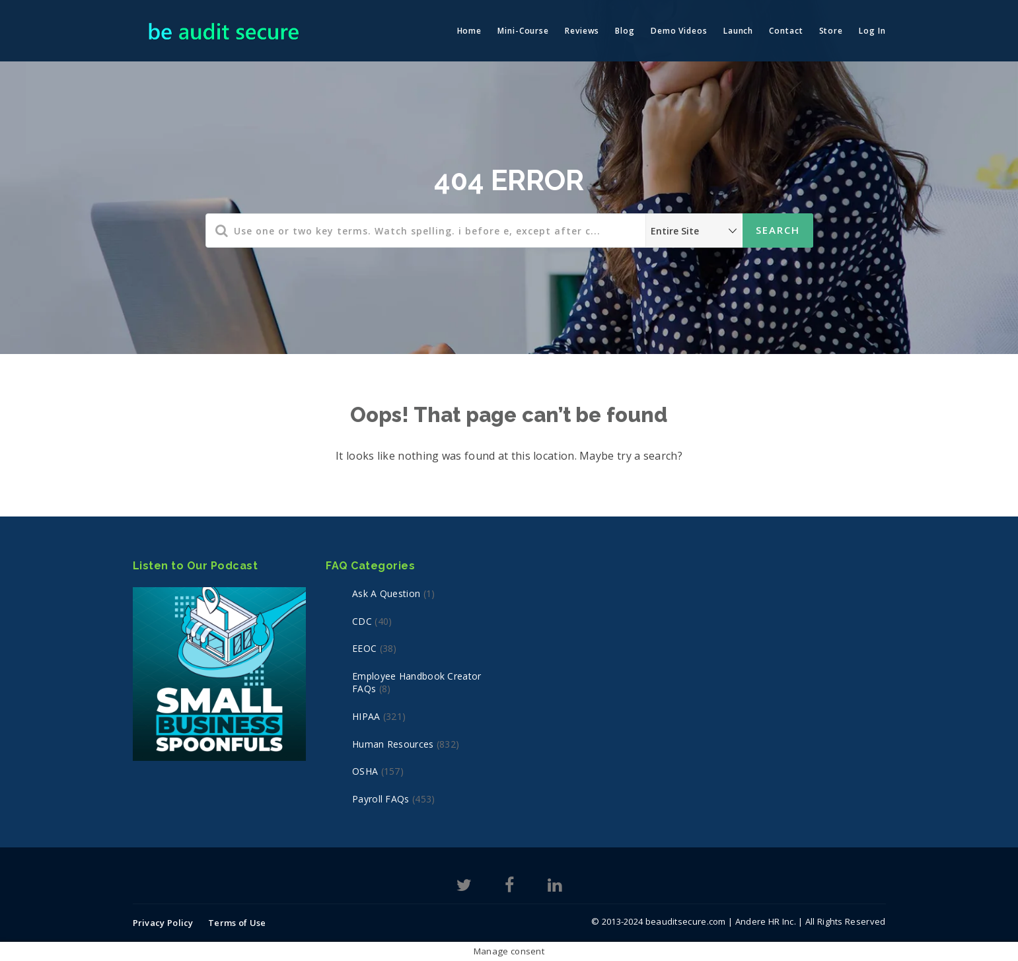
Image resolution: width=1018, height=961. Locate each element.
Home (469, 30)
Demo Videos (679, 30)
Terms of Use (237, 923)
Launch (738, 30)
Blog (625, 30)
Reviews (582, 30)
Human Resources (393, 744)
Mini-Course (523, 30)
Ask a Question (386, 593)
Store (831, 30)
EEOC (364, 648)
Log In (872, 30)
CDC (362, 621)
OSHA (365, 771)
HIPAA (366, 716)
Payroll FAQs (381, 799)
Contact (786, 30)
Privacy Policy (163, 923)
